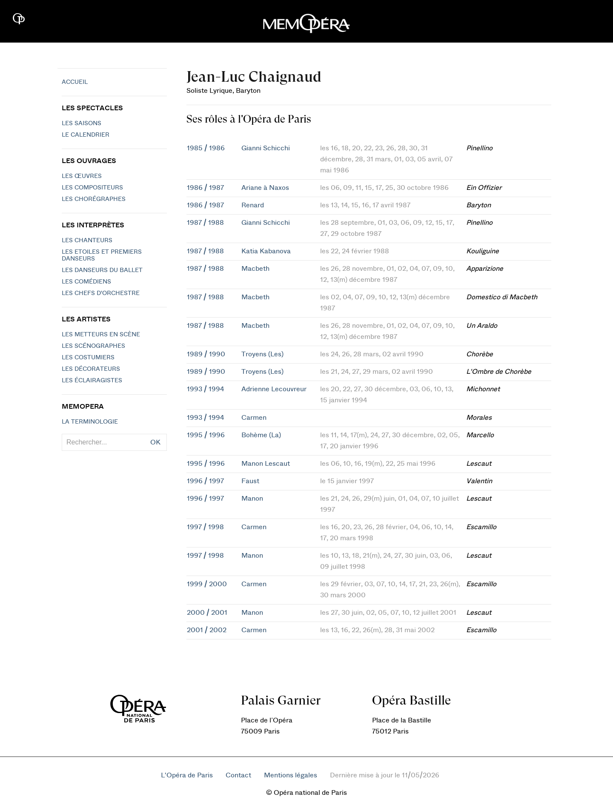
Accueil (75, 82)
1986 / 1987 (205, 187)
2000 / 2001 (207, 612)
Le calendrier (85, 135)
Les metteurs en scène (101, 335)
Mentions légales (290, 775)
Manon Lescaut (265, 463)
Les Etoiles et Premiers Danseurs (102, 255)
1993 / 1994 (205, 389)
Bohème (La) (261, 435)
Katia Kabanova (266, 251)
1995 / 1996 (206, 435)
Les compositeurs (92, 188)
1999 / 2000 (207, 584)
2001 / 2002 (206, 630)
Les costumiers (88, 358)
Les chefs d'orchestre (101, 293)
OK (155, 442)
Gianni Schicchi (265, 148)
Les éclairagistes (92, 381)
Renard (252, 205)
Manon (252, 498)
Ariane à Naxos (265, 187)
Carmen (253, 417)
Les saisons (81, 123)
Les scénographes (93, 346)
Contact (238, 775)
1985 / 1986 (206, 148)
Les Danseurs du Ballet (102, 270)
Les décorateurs (91, 369)
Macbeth (255, 268)
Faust (250, 481)
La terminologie (90, 422)
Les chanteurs (87, 241)
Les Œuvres (82, 176)
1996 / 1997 (205, 481)
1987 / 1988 (205, 222)
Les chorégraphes (94, 199)
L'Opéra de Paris (187, 775)
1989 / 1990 (206, 354)
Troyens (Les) (262, 354)
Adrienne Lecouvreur (273, 389)
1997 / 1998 (205, 527)
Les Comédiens (86, 282)
